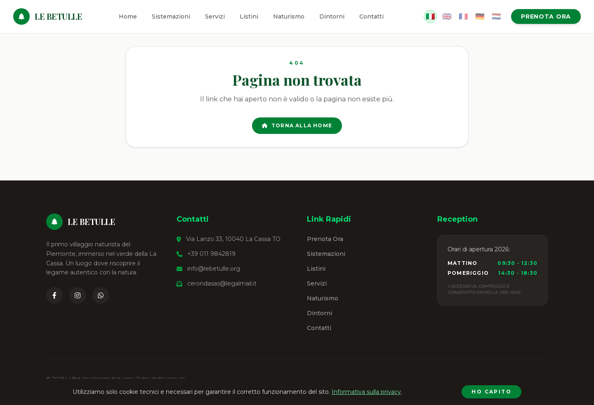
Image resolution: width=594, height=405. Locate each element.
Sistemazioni (171, 16)
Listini (249, 16)
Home (128, 16)
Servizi (215, 16)
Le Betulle (58, 16)
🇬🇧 (446, 16)
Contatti (371, 16)
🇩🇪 (479, 16)
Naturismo (288, 16)
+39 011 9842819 (211, 254)
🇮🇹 (430, 16)
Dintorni (331, 16)
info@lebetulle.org (213, 268)
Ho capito (491, 392)
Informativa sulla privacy (366, 392)
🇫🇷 (463, 16)
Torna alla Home (297, 125)
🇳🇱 (496, 16)
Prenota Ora (546, 16)
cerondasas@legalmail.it (222, 283)
